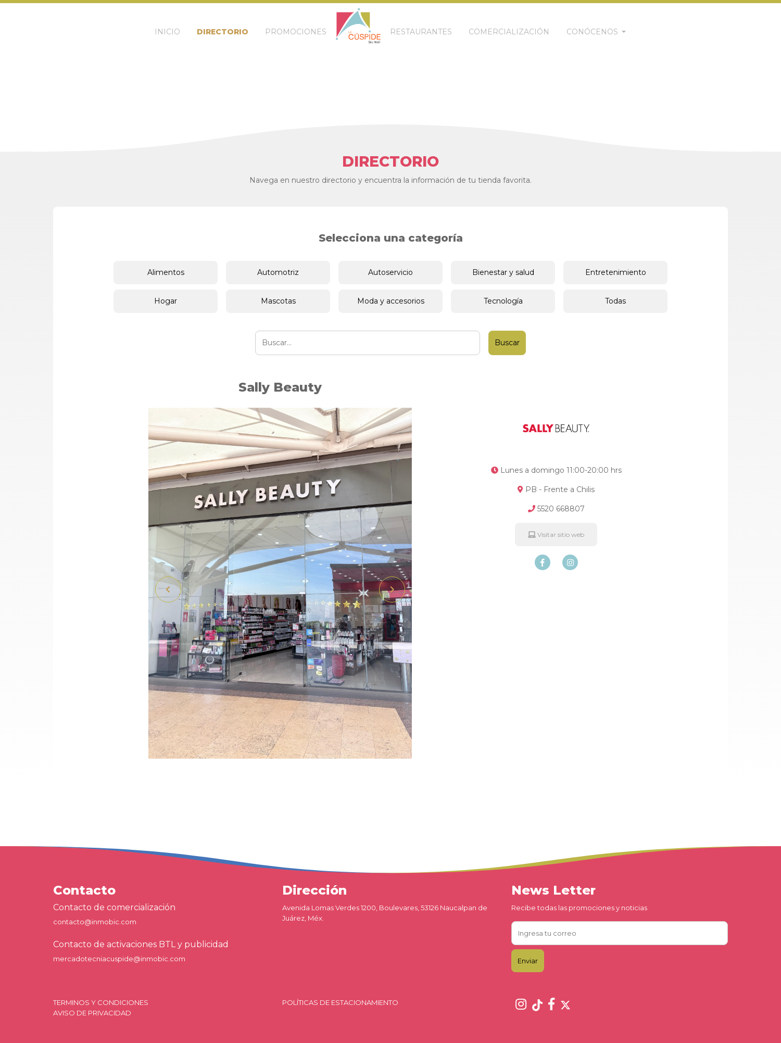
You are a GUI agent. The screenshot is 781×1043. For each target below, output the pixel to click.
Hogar (165, 301)
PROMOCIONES (295, 31)
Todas (615, 301)
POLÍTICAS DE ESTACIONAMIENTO (340, 1002)
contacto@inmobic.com (94, 922)
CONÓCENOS (593, 31)
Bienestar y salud (503, 272)
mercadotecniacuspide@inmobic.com (119, 958)
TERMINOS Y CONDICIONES (100, 1002)
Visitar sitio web (556, 534)
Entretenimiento (615, 272)
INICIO (167, 31)
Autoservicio (390, 272)
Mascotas (278, 301)
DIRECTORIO (222, 31)
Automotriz (278, 272)
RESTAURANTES (421, 31)
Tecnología (503, 301)
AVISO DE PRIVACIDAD (92, 1013)
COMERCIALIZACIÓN (509, 31)
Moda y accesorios (390, 301)
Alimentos (165, 272)
